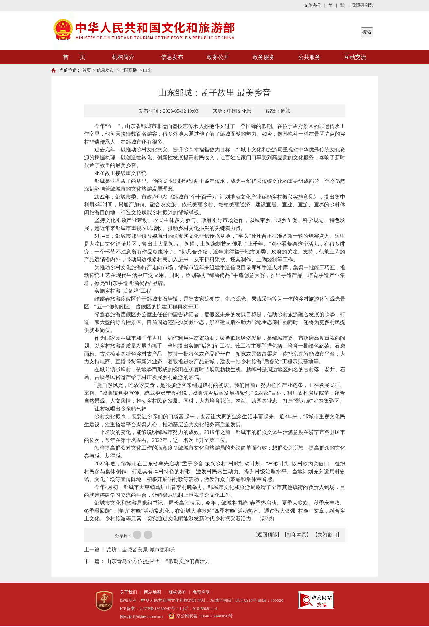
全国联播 (128, 70)
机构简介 (123, 57)
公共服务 (309, 57)
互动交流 (355, 57)
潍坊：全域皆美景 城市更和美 (140, 549)
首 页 (74, 57)
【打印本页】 (296, 534)
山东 (147, 70)
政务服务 (264, 57)
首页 (86, 70)
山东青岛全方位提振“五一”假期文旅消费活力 (158, 561)
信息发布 (172, 57)
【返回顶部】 (267, 534)
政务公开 (218, 57)
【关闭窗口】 (327, 534)
